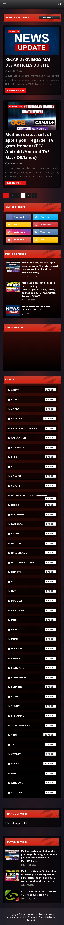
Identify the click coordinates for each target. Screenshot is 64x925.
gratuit (33, 533)
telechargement (33, 725)
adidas (33, 399)
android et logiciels (33, 428)
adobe (33, 409)
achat (33, 389)
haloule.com (33, 552)
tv (33, 744)
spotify (33, 706)
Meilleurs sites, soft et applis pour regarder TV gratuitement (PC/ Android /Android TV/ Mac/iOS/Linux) (29, 145)
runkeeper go (33, 677)
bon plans (33, 447)
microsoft (33, 610)
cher (33, 456)
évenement (33, 514)
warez (33, 763)
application (33, 437)
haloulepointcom (33, 562)
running (33, 686)
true (33, 734)
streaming (33, 715)
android (33, 418)
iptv (33, 581)
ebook (33, 504)
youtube (33, 792)
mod (33, 619)
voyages (33, 754)
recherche (33, 667)
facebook (33, 524)
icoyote (33, 571)
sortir (33, 696)
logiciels (33, 600)
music (33, 639)
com (33, 466)
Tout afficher (48, 17)
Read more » (14, 90)
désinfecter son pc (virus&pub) (33, 496)
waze (33, 773)
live (33, 591)
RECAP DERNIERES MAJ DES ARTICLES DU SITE (28, 62)
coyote (33, 485)
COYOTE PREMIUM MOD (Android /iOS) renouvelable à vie (39, 893)
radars (33, 658)
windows (33, 782)
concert (33, 476)
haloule (33, 543)
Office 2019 (33, 648)
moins (33, 629)
